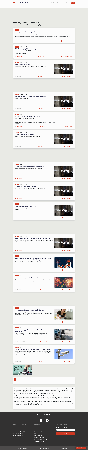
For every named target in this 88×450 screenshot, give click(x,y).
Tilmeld (72, 2)
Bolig (21, 5)
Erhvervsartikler (38, 435)
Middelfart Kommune (39, 437)
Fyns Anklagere (20, 126)
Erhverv (27, 5)
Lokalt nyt (40, 5)
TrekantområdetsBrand (22, 41)
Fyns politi (19, 56)
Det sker (33, 5)
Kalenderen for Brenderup (40, 431)
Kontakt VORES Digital (18, 433)
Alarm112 (15, 5)
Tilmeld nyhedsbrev (81, 447)
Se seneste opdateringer (67, 41)
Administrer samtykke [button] (18, 435)
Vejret (52, 5)
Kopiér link (44, 41)
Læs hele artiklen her (68, 76)
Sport (46, 5)
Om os (14, 428)
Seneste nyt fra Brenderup (40, 428)
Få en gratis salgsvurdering (40, 439)
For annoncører (16, 430)
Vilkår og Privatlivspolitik (19, 431)
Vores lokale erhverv (39, 430)
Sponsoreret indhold (39, 441)
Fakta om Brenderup (39, 433)
